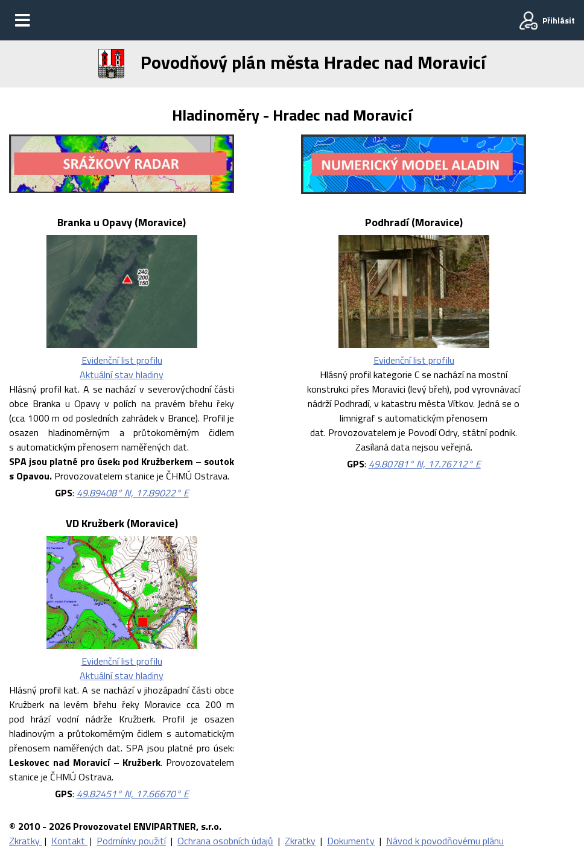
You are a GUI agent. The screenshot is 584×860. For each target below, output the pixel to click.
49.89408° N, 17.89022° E (133, 492)
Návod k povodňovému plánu (445, 840)
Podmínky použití (131, 840)
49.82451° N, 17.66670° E (133, 793)
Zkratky (25, 840)
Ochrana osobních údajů (225, 840)
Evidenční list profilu (121, 360)
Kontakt (69, 840)
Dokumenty (351, 840)
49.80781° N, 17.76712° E (425, 464)
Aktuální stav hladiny (121, 374)
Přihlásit (558, 20)
